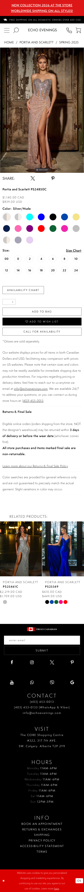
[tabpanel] (42, 110)
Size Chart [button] (73, 251)
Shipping (42, 835)
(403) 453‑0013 (42, 702)
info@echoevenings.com (31, 389)
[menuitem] (42, 19)
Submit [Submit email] (42, 650)
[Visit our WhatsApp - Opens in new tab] (32, 682)
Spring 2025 (69, 42)
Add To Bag (42, 311)
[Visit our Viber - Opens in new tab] (52, 682)
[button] (78, 30)
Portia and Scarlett (37, 42)
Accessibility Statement (42, 846)
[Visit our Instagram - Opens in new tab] (32, 662)
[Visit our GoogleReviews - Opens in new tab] (72, 682)
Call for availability (42, 331)
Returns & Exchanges (42, 829)
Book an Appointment (42, 824)
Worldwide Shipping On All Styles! (42, 11)
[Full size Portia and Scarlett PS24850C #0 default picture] (42, 110)
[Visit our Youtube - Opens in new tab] (12, 682)
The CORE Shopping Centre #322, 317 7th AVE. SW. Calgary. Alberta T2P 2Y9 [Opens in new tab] (42, 740)
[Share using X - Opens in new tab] (33, 178)
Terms (42, 851)
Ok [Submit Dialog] (79, 880)
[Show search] (16, 30)
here (56, 888)
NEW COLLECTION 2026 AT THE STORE (42, 5)
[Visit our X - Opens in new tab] (52, 662)
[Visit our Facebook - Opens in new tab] (12, 662)
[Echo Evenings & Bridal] (42, 30)
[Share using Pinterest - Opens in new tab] (53, 178)
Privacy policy (42, 840)
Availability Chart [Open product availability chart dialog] (23, 290)
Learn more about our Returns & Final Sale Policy (35, 466)
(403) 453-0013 (32, 401)
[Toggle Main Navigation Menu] (6, 30)
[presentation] (21, 548)
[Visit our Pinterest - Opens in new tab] (72, 662)
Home (9, 42)
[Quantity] (9, 302)
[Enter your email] (42, 640)
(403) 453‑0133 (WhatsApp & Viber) (42, 707)
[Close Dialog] (4, 881)
